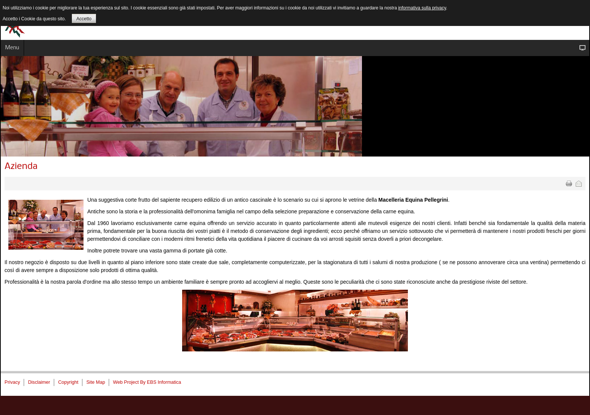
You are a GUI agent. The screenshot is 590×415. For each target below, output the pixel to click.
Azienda (21, 166)
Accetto (83, 18)
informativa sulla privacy (422, 8)
